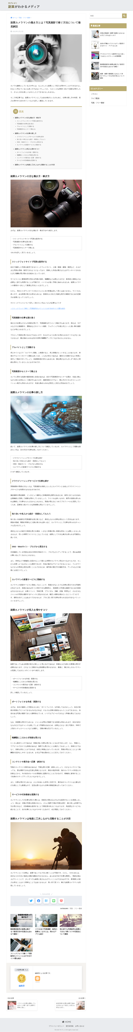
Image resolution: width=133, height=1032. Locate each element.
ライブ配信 (95, 98)
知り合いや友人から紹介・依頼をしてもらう (31, 139)
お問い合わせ (79, 1026)
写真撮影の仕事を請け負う (25, 123)
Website (37, 982)
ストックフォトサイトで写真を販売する (30, 121)
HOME (66, 1022)
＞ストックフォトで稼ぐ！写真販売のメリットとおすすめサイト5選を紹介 (38, 308)
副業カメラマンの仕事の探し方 (25, 133)
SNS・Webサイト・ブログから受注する (30, 142)
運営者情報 (69, 1026)
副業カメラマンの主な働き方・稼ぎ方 (28, 118)
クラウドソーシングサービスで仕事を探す (30, 136)
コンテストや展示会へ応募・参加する (29, 158)
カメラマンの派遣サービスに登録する (29, 145)
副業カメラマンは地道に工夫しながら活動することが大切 (35, 165)
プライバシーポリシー (56, 1026)
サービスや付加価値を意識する (27, 160)
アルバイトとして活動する (25, 126)
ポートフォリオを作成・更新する (27, 152)
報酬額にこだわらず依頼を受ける (27, 155)
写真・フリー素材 (76, 908)
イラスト (94, 94)
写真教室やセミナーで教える (26, 129)
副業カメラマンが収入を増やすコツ (27, 149)
